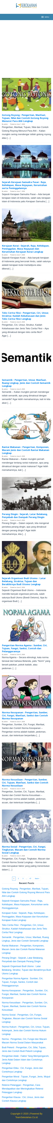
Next (37, 878)
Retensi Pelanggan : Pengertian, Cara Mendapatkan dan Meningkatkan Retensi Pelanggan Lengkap (22, 1089)
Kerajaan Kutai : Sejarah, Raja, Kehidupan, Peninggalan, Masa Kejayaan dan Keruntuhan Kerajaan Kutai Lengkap (25, 248)
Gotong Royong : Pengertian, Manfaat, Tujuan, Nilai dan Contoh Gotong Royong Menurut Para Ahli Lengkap (25, 118)
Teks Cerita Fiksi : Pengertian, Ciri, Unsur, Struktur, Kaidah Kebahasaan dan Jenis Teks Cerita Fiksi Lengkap (25, 315)
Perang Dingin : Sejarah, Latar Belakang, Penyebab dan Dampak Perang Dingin (25, 516)
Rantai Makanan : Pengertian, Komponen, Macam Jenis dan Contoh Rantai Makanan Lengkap (25, 450)
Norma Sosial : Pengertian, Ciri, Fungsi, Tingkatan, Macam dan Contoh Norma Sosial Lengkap (24, 849)
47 (30, 878)
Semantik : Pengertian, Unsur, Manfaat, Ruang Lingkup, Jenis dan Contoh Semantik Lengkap (26, 382)
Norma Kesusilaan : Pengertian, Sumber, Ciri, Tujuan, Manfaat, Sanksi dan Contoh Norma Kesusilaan (25, 782)
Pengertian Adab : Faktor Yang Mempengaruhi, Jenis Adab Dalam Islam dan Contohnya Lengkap (25, 1060)
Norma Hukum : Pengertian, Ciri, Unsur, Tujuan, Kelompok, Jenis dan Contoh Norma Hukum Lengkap (26, 1030)
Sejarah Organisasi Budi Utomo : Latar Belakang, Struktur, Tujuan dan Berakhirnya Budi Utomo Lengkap (24, 581)
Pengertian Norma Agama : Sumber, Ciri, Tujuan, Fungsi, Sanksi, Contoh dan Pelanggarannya (24, 648)
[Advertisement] (26, 49)
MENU (45, 16)
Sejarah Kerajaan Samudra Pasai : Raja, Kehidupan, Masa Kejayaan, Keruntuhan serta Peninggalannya (24, 185)
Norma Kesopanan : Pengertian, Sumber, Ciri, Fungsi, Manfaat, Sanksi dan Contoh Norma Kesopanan (25, 715)
